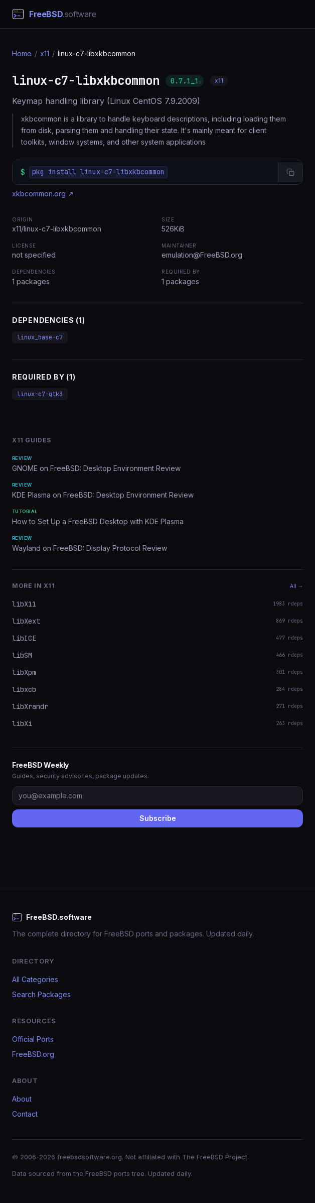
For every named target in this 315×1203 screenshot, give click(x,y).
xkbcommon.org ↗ (43, 193)
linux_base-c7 (40, 337)
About (22, 1099)
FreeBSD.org (33, 1054)
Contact (25, 1114)
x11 (44, 53)
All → (296, 586)
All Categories (35, 979)
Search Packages (41, 994)
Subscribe (157, 818)
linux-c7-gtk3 (40, 394)
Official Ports (33, 1039)
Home (22, 53)
